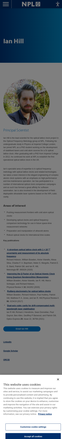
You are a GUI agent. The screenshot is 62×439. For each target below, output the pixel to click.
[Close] (58, 381)
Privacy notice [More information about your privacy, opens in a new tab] (45, 416)
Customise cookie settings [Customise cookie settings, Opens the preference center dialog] (33, 429)
